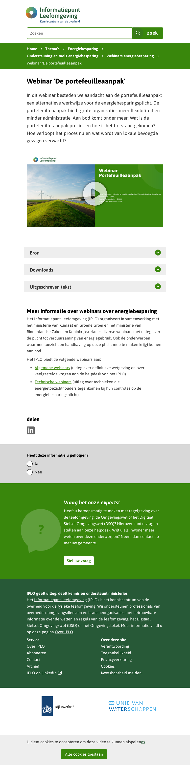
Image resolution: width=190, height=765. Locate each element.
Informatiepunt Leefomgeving (60, 599)
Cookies (108, 666)
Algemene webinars (52, 367)
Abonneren (36, 653)
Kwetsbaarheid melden (121, 673)
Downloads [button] (41, 270)
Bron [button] (35, 252)
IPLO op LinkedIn (44, 673)
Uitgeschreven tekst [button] (62, 287)
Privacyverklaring (116, 659)
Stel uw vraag (79, 560)
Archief (33, 666)
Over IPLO (64, 632)
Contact (33, 659)
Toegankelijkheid (116, 653)
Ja (36, 463)
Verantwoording (115, 646)
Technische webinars (53, 382)
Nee (38, 472)
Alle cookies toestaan (84, 754)
